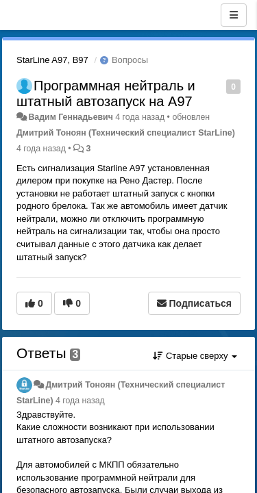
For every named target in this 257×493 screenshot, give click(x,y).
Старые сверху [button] (195, 356)
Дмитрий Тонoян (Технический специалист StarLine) (125, 133)
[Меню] (234, 15)
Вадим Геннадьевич (70, 117)
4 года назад (80, 400)
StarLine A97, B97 (52, 60)
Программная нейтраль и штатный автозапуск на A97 (105, 93)
